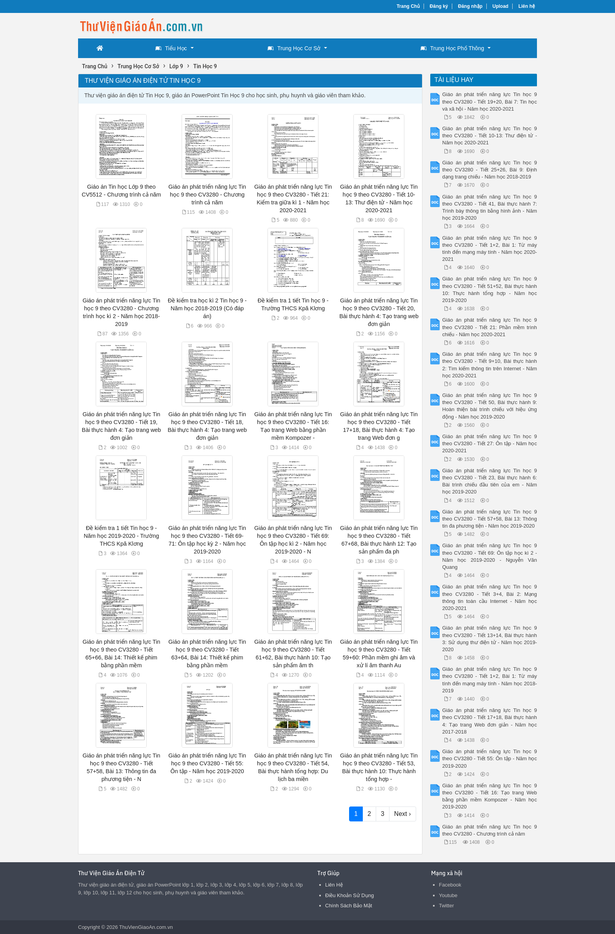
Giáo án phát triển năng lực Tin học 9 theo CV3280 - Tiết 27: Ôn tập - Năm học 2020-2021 (489, 443)
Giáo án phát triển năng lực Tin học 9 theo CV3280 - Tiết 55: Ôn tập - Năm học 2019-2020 (207, 763)
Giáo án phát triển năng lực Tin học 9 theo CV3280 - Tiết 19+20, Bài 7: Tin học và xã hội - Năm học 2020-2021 (489, 101)
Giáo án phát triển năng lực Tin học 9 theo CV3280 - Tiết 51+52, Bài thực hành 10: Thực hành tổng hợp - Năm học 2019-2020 (489, 289)
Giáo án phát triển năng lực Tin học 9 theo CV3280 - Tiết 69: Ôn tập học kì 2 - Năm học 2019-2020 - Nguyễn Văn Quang (489, 556)
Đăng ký (439, 6)
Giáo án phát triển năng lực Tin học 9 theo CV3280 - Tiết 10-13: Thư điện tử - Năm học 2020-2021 (489, 136)
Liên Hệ (334, 885)
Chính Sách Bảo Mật (348, 906)
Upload (501, 6)
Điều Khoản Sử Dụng (349, 895)
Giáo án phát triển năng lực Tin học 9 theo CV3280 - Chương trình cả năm (207, 195)
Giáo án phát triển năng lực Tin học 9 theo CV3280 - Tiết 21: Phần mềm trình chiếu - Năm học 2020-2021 (489, 327)
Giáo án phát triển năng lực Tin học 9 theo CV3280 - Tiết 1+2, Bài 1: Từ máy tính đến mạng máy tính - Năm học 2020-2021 (489, 248)
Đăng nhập (470, 6)
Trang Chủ (408, 6)
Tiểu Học (171, 48)
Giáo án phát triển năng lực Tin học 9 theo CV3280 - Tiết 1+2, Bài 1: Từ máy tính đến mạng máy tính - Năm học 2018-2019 (489, 680)
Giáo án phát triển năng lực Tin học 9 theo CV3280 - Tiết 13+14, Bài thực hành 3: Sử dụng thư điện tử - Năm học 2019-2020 (489, 638)
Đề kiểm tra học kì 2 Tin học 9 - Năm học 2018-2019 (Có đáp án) (207, 308)
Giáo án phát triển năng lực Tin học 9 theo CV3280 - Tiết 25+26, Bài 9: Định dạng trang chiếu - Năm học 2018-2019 (489, 170)
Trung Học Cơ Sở (293, 48)
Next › (402, 813)
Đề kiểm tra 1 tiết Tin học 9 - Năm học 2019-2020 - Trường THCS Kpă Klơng (121, 536)
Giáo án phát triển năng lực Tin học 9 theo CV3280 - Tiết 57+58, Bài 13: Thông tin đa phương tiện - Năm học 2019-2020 (489, 519)
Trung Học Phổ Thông (452, 48)
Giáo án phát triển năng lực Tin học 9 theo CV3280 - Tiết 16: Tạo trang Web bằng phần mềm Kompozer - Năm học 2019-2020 (489, 796)
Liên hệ (527, 6)
